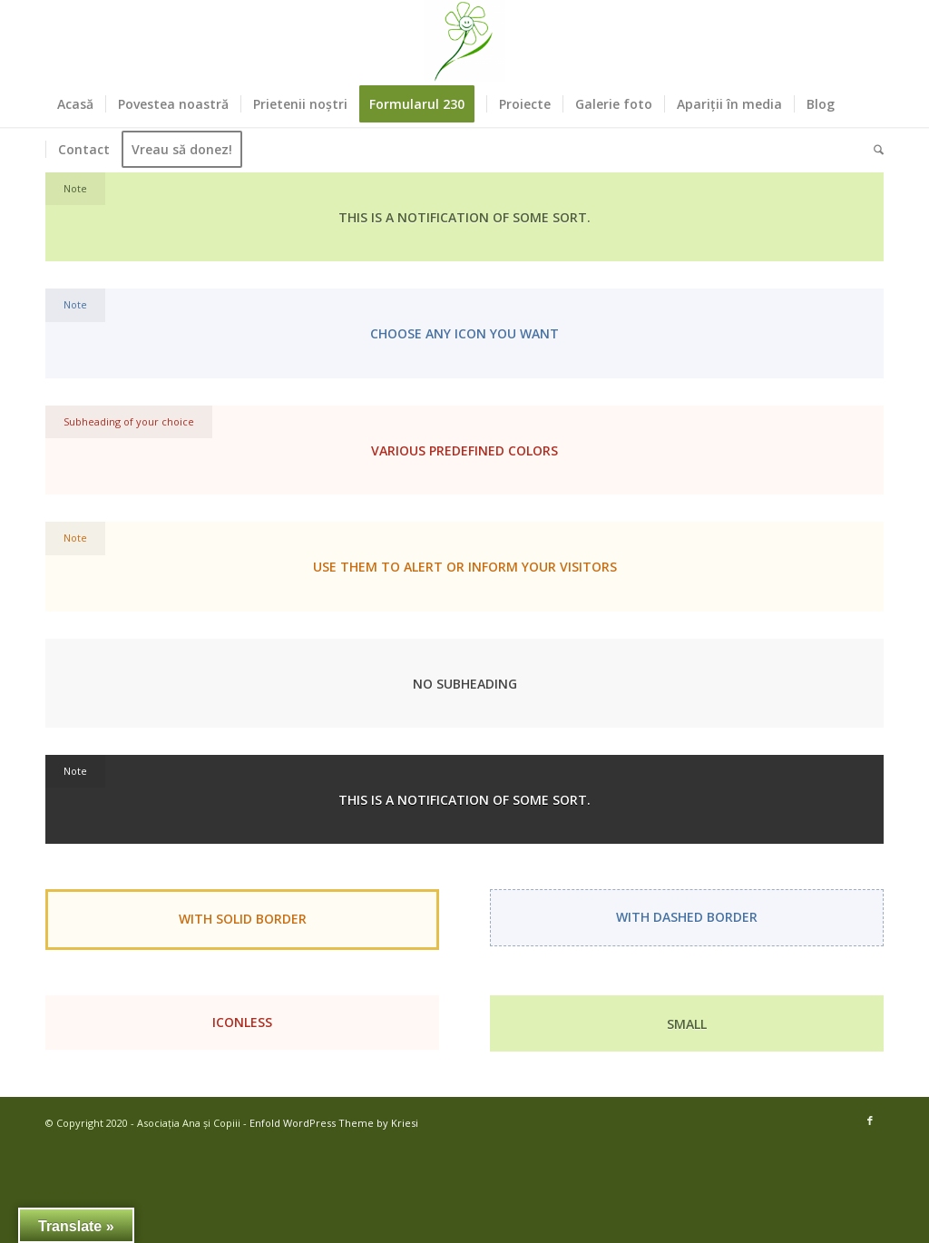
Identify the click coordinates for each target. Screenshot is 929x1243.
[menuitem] (75, 104)
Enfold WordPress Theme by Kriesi (333, 1123)
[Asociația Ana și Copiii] (464, 41)
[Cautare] (873, 149)
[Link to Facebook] (870, 1120)
